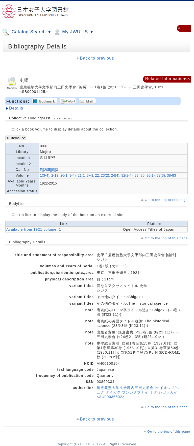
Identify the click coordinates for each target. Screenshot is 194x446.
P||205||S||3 (49, 170)
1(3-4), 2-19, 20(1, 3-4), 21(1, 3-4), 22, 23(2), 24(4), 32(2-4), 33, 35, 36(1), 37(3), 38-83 (108, 175)
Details (16, 108)
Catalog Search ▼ (27, 32)
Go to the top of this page (166, 200)
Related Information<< (167, 78)
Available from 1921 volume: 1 (33, 229)
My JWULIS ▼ (73, 32)
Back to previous (97, 58)
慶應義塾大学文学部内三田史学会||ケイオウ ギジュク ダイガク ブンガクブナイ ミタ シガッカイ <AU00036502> (138, 392)
